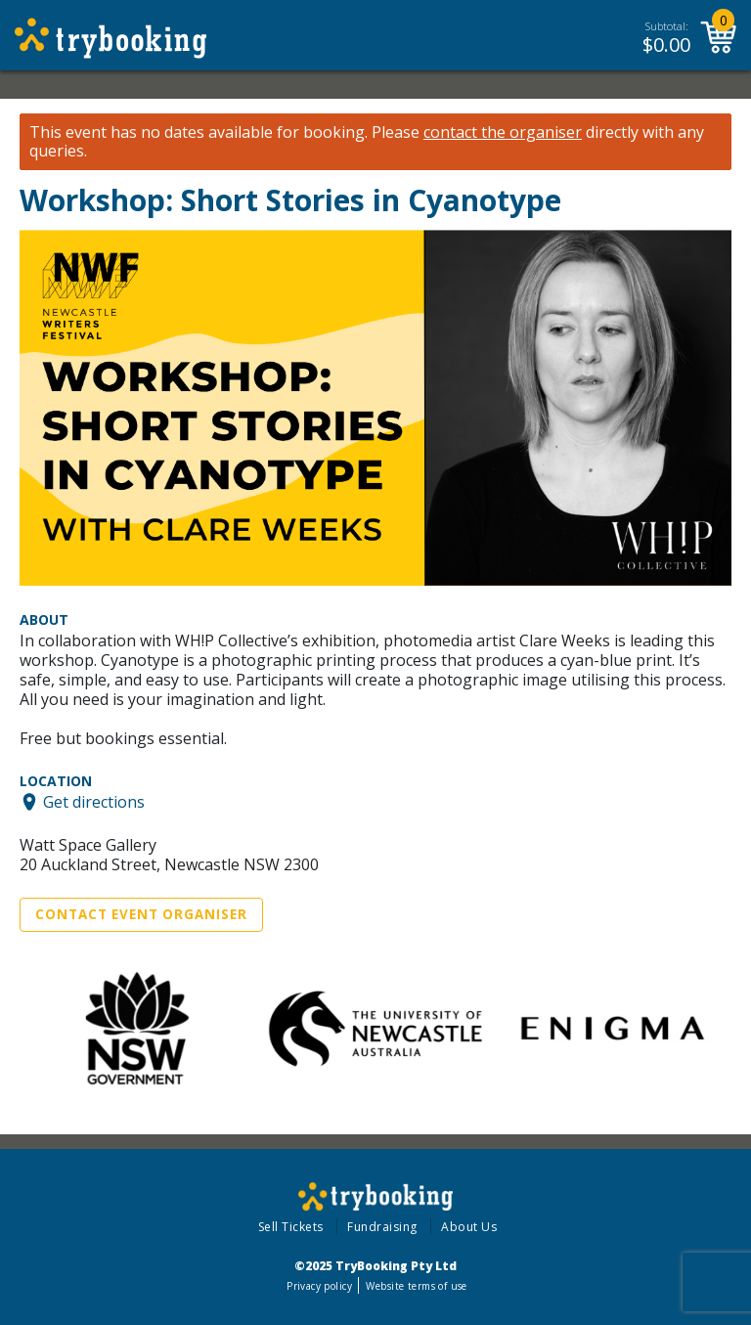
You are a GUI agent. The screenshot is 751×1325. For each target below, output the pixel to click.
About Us (469, 1226)
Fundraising (382, 1226)
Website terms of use (416, 1286)
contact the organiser (502, 132)
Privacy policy (319, 1286)
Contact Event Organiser (141, 914)
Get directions (94, 802)
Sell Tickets (291, 1226)
